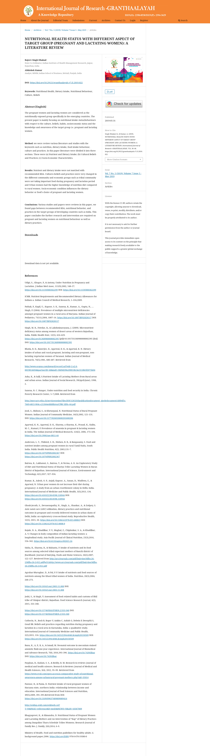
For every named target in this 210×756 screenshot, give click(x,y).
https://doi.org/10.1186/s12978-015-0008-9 (60, 520)
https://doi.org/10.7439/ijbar (81, 652)
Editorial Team (60, 20)
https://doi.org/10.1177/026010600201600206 (51, 418)
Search (183, 20)
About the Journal (40, 20)
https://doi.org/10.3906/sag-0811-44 (42, 435)
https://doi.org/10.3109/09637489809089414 (46, 698)
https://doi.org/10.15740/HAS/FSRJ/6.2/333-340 (47, 610)
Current (93, 20)
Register (144, 20)
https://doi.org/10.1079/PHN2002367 (42, 453)
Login (132, 20)
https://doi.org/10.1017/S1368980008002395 (51, 342)
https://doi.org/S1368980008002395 (42, 338)
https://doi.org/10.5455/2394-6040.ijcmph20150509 (64, 635)
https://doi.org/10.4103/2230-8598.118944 (45, 495)
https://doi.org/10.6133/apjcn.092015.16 (53, 541)
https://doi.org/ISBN (59, 736)
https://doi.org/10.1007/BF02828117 (74, 317)
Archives (106, 20)
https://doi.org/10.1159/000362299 (41, 289)
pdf (111, 91)
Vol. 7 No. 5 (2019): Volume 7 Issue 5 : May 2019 (65, 30)
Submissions (78, 20)
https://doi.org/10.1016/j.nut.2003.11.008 (44, 586)
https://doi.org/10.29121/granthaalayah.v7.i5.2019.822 (56, 82)
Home (23, 20)
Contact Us (120, 20)
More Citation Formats (117, 159)
